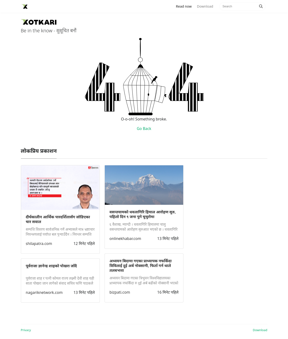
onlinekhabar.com (125, 238)
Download (205, 6)
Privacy (26, 330)
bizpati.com (120, 292)
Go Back (144, 128)
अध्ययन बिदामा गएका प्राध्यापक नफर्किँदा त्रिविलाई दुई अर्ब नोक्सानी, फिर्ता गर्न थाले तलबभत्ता (141, 265)
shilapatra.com (39, 243)
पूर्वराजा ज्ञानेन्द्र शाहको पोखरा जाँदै (51, 265)
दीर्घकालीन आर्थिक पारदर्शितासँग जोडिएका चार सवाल (58, 219)
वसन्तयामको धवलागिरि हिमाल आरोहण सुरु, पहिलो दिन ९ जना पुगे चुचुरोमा (143, 214)
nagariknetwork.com (44, 292)
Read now (185, 6)
